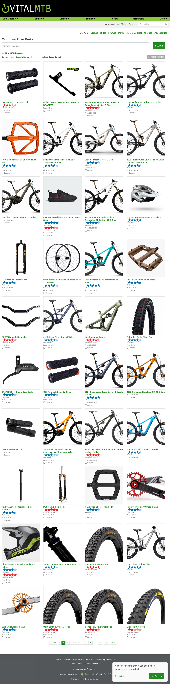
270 (107, 642)
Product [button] (89, 19)
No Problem (157, 676)
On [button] (105, 674)
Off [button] (109, 674)
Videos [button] (63, 19)
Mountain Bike (84, 663)
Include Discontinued (51, 57)
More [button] (162, 19)
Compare (7, 113)
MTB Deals (138, 19)
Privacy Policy (78, 660)
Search (159, 45)
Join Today (122, 24)
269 (101, 642)
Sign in (132, 24)
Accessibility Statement (69, 674)
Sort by (5, 57)
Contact (73, 663)
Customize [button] (119, 676)
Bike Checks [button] (9, 19)
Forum (114, 19)
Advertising (112, 660)
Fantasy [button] (38, 19)
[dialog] (140, 672)
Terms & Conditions (62, 660)
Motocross (96, 663)
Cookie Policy (99, 660)
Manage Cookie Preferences (85, 669)
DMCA (89, 660)
